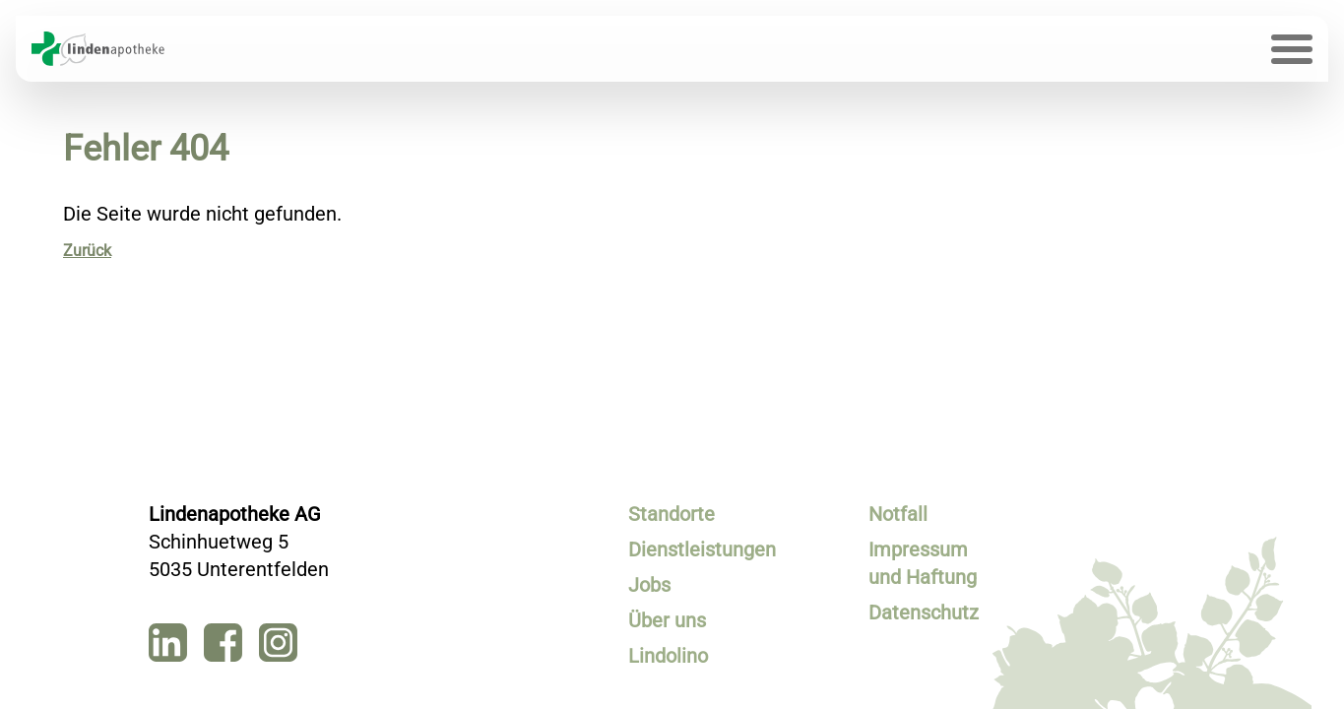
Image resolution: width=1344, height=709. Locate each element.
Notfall (898, 514)
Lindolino (668, 656)
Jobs (649, 585)
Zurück (87, 250)
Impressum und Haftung (922, 563)
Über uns (667, 620)
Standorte (671, 514)
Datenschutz (923, 612)
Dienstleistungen (685, 549)
